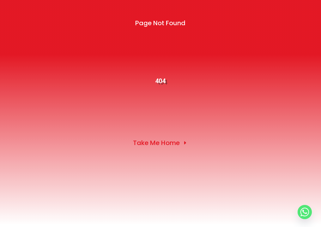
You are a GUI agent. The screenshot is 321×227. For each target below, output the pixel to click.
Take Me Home (156, 142)
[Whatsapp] (305, 212)
